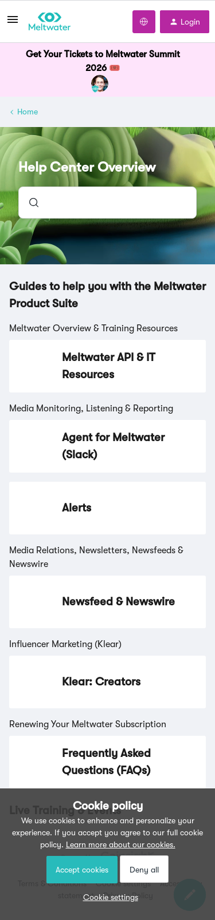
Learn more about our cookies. (120, 844)
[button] (107, 897)
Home (27, 111)
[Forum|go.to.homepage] (50, 22)
